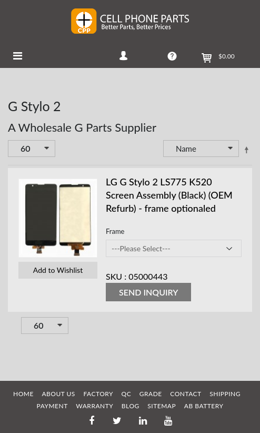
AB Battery (204, 406)
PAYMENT (52, 406)
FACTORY (98, 394)
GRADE (150, 394)
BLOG (130, 406)
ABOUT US (58, 394)
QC (127, 394)
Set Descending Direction (246, 150)
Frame (115, 231)
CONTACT (185, 394)
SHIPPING (225, 394)
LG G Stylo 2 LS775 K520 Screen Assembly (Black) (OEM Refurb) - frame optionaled (169, 195)
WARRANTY (94, 406)
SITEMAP (161, 406)
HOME (23, 394)
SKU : (116, 276)
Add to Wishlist (58, 269)
